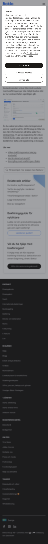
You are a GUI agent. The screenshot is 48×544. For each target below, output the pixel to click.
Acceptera (24, 65)
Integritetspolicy (25, 56)
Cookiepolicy (32, 53)
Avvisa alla (24, 80)
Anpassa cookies (24, 72)
